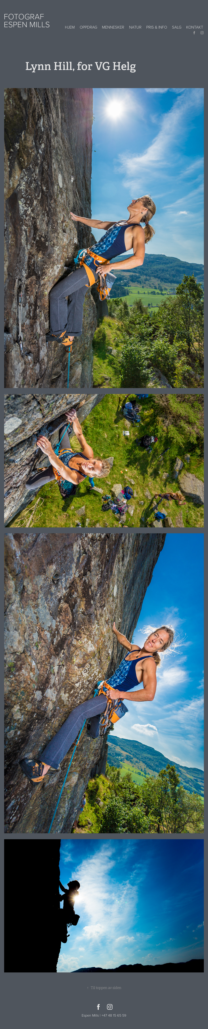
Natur (135, 27)
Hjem (70, 27)
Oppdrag (88, 27)
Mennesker (113, 27)
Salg (176, 27)
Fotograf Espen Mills (27, 20)
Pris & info (156, 27)
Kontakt (194, 27)
